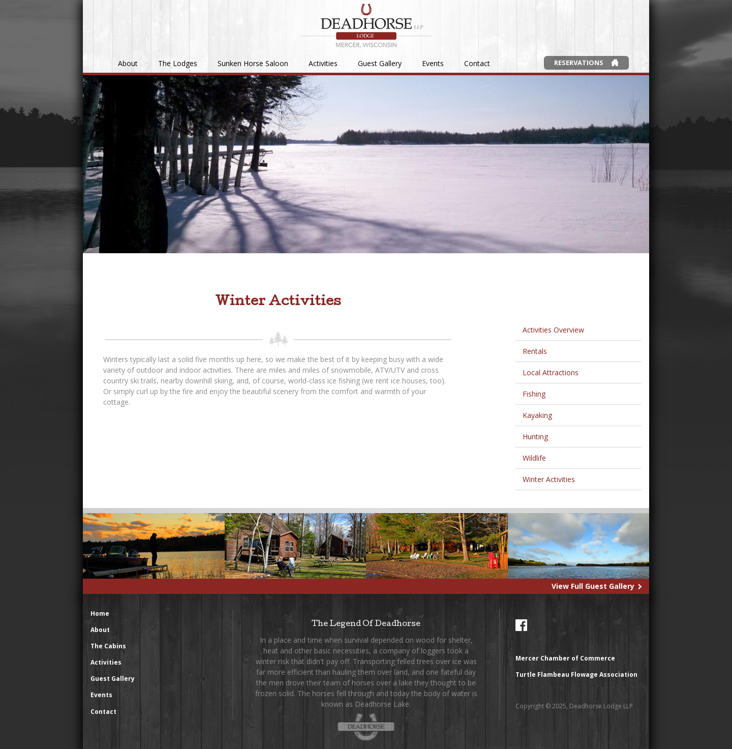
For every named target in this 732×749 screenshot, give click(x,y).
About (128, 63)
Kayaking (537, 415)
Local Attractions (550, 372)
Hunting (535, 436)
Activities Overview (553, 330)
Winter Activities (549, 479)
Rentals (535, 351)
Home (99, 613)
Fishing (534, 394)
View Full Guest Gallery (593, 586)
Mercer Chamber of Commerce (565, 658)
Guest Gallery (380, 63)
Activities (323, 63)
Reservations (578, 62)
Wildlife (534, 458)
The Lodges (177, 63)
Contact (477, 63)
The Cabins (108, 646)
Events (433, 63)
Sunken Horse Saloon (253, 63)
